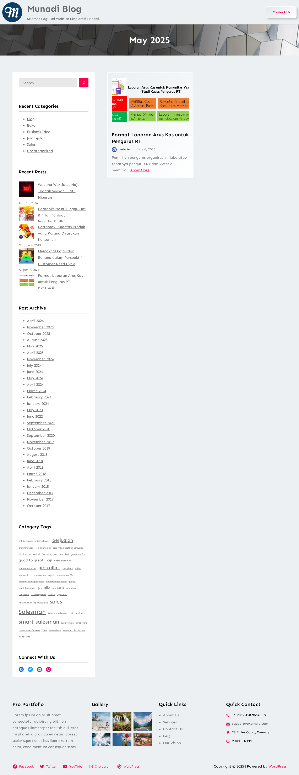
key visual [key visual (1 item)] (67, 568)
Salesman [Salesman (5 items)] (32, 611)
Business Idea (38, 131)
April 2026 (35, 320)
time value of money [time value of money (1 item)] (29, 630)
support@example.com (250, 723)
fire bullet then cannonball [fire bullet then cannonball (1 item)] (55, 554)
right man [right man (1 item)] (62, 594)
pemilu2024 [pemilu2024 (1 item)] (58, 588)
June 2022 (35, 416)
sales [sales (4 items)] (56, 601)
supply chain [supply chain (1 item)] (67, 622)
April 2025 (35, 352)
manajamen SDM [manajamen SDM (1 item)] (66, 575)
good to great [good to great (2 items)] (31, 560)
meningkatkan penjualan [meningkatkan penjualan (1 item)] (31, 581)
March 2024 (36, 391)
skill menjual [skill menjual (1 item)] (76, 613)
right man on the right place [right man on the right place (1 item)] (33, 602)
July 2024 (34, 365)
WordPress (277, 766)
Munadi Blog (54, 8)
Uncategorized (40, 151)
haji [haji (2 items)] (49, 560)
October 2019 (38, 448)
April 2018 (35, 467)
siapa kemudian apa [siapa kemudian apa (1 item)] (58, 613)
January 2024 (38, 403)
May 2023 (35, 410)
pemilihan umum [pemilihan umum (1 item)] (27, 588)
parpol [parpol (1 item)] (72, 581)
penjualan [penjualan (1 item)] (24, 594)
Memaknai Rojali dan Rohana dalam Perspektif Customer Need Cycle (60, 257)
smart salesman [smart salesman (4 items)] (39, 621)
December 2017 (40, 493)
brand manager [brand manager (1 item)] (26, 547)
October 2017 (38, 505)
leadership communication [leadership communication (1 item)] (32, 575)
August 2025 (37, 339)
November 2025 (40, 327)
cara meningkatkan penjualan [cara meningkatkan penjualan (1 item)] (68, 547)
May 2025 (35, 346)
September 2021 (41, 423)
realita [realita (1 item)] (51, 594)
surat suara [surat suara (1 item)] (81, 622)
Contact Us (281, 12)
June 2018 (35, 461)
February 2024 (39, 397)
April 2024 (35, 384)
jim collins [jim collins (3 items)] (49, 567)
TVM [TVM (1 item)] (44, 630)
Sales (31, 144)
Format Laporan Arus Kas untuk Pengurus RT (150, 138)
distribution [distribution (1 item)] (25, 554)
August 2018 (37, 454)
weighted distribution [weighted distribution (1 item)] (74, 630)
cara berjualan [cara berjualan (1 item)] (43, 547)
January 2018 (38, 486)
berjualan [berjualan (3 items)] (62, 540)
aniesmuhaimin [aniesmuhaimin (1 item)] (42, 541)
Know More (140, 170)
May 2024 (35, 378)
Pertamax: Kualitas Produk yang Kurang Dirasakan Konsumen (61, 233)
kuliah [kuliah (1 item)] (78, 568)
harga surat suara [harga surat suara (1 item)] (27, 568)
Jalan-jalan (36, 138)
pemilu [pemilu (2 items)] (44, 587)
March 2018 (36, 474)
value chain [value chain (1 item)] (55, 630)
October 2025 (38, 333)
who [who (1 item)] (28, 636)
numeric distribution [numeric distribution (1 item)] (56, 581)
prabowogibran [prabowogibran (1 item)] (38, 594)
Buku (31, 125)
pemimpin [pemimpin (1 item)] (71, 588)
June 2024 (35, 371)
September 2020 (41, 435)
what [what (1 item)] (21, 636)
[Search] (83, 82)
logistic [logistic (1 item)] (51, 575)
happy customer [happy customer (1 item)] (62, 560)
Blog (31, 119)
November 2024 (40, 359)
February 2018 (39, 480)
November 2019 (40, 442)
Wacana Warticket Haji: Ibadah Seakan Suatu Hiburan (58, 191)
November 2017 (40, 499)
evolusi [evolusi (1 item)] (36, 554)
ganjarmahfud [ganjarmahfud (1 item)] (78, 554)
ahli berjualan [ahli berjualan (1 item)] (26, 541)
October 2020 (38, 429)
